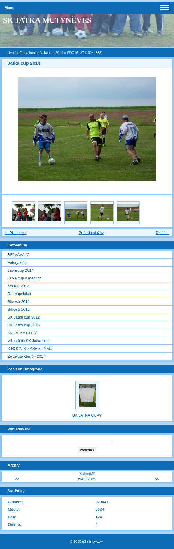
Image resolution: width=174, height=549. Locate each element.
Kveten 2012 (18, 286)
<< (17, 479)
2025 (91, 479)
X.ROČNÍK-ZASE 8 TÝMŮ (30, 348)
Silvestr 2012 (19, 309)
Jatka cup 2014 (51, 52)
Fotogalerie (17, 262)
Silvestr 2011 (19, 301)
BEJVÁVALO (19, 254)
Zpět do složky (91, 232)
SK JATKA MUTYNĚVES (47, 20)
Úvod (12, 52)
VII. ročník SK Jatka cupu (29, 340)
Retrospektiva (19, 293)
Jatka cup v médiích (24, 278)
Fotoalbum (28, 52)
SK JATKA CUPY (22, 333)
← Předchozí (16, 232)
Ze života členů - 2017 (26, 356)
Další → (162, 232)
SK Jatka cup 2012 (24, 317)
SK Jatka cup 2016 (24, 325)
